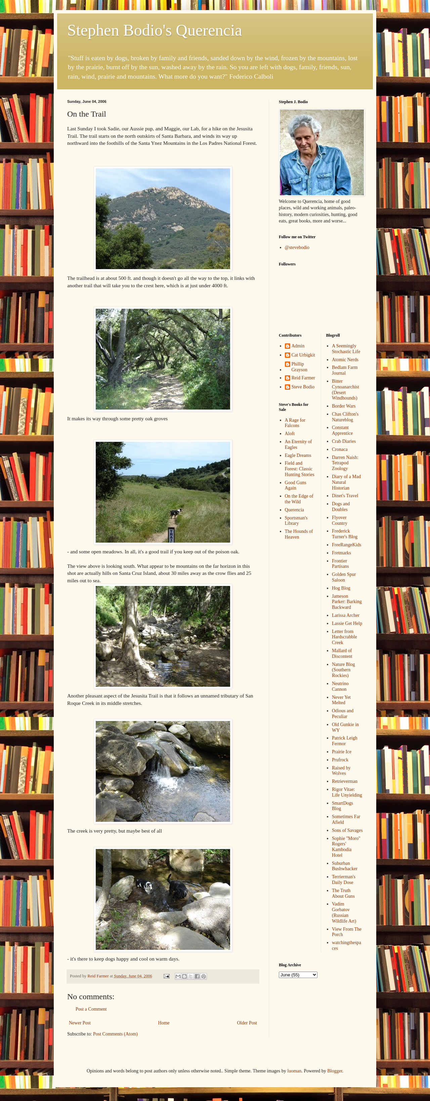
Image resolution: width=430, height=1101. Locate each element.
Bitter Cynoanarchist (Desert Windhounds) (345, 389)
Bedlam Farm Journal (345, 370)
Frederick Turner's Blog (344, 533)
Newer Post (80, 1022)
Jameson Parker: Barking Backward (347, 602)
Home (164, 1022)
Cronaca (340, 449)
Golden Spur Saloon (344, 577)
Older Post (247, 1022)
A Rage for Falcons (295, 423)
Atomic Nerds (345, 359)
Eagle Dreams (298, 455)
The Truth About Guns (343, 893)
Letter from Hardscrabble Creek (344, 637)
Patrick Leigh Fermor (344, 740)
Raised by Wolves (341, 770)
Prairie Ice (341, 751)
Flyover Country (339, 520)
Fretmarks (341, 552)
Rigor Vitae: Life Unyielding (347, 792)
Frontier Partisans (340, 563)
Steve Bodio (303, 386)
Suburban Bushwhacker (344, 866)
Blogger (334, 1070)
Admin (298, 345)
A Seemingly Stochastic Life (346, 348)
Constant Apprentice (342, 430)
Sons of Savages (347, 830)
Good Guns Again (295, 485)
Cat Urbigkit (303, 354)
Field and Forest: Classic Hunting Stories (299, 469)
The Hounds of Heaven (299, 534)
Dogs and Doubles (341, 506)
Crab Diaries (344, 441)
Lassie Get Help (347, 623)
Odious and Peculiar (342, 713)
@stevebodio (297, 247)
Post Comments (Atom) (115, 1033)
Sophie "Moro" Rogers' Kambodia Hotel (346, 847)
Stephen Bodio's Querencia (154, 30)
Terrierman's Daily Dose (343, 879)
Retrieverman (344, 781)
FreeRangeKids (346, 544)
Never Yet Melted (341, 700)
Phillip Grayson (299, 367)
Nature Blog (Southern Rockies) (343, 670)
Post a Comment (91, 1009)
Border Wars (344, 406)
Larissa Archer (345, 615)
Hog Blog (341, 588)
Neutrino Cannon (340, 686)
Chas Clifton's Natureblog (345, 417)
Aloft (290, 433)
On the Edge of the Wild (299, 499)
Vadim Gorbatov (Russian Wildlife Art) (344, 912)
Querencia (294, 509)
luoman (294, 1070)
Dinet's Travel (345, 495)
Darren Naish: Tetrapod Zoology (345, 463)
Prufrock (340, 759)
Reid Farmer (303, 377)
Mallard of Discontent (342, 653)
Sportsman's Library (296, 520)
